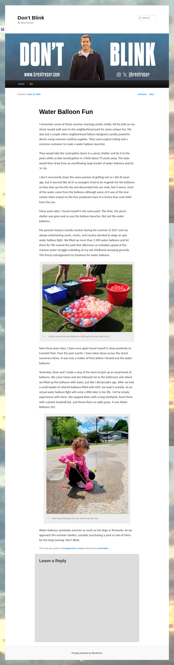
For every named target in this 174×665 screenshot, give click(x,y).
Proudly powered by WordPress (87, 653)
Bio (31, 84)
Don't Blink (31, 18)
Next (152, 94)
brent (81, 548)
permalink (103, 548)
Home (21, 84)
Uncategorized (69, 548)
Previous (141, 94)
